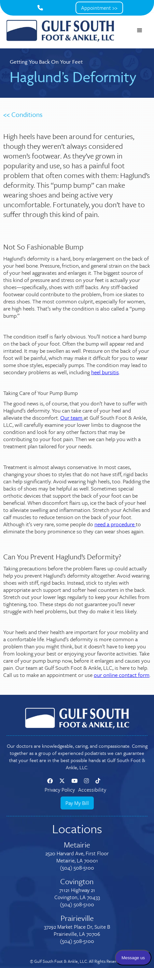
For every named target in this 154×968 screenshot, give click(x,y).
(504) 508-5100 (77, 868)
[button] (139, 30)
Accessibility (92, 790)
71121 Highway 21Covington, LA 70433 (77, 893)
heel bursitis (105, 372)
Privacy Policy (60, 790)
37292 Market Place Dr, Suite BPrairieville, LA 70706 (77, 930)
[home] (60, 30)
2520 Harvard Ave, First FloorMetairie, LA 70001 (77, 856)
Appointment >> (99, 8)
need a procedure (115, 524)
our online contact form (121, 675)
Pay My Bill (77, 803)
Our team (72, 418)
